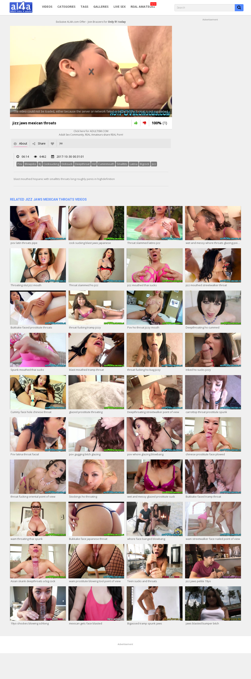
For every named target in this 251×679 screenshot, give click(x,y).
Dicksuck (67, 164)
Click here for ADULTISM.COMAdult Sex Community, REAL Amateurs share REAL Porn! (91, 132)
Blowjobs (30, 164)
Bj (40, 164)
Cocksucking (51, 164)
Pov (19, 164)
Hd (94, 164)
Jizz (154, 164)
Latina (133, 164)
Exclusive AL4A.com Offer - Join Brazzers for (91, 22)
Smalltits (122, 164)
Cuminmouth (106, 164)
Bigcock (144, 164)
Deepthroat (82, 164)
